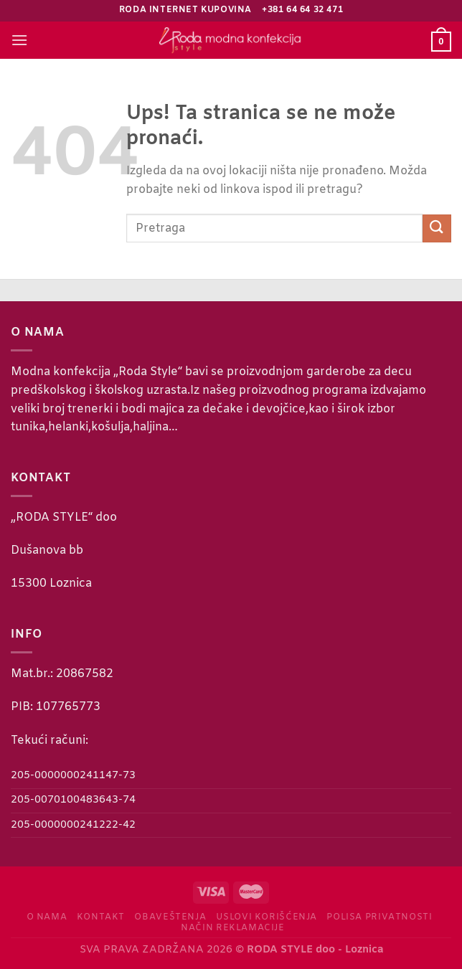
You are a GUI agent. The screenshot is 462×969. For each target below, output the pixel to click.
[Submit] (437, 228)
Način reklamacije (232, 928)
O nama (47, 917)
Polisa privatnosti (379, 917)
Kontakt (101, 917)
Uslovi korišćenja (266, 917)
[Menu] (19, 39)
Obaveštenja (170, 917)
